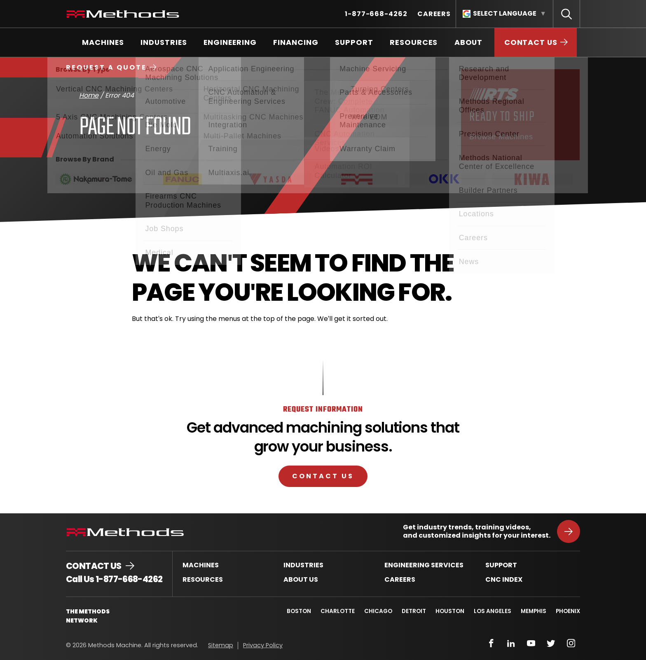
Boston (296, 611)
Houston (448, 611)
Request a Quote (106, 67)
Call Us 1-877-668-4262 (114, 579)
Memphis (533, 611)
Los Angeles (491, 611)
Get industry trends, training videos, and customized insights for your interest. (476, 531)
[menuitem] (376, 14)
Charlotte (335, 611)
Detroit (412, 611)
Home (88, 95)
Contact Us (323, 476)
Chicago (376, 611)
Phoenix (568, 611)
